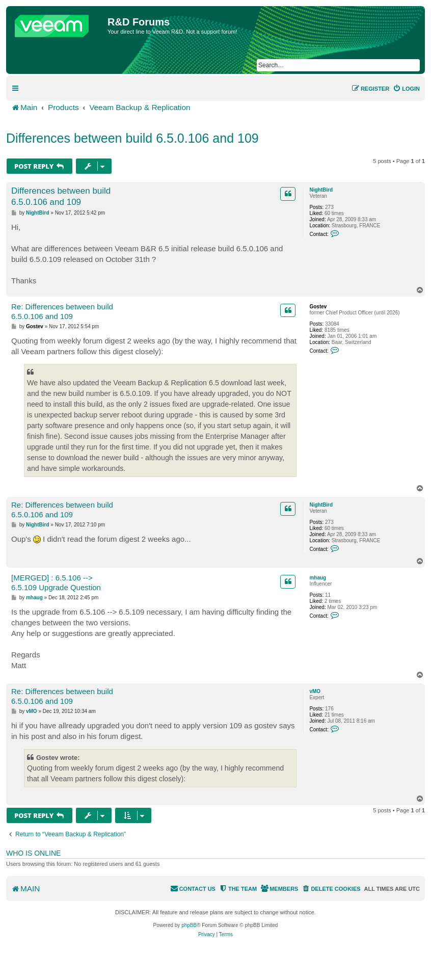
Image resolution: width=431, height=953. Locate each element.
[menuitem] (406, 89)
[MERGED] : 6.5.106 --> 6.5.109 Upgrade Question (56, 582)
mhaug (317, 577)
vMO (314, 691)
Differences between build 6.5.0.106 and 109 (132, 138)
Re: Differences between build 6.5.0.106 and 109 (62, 311)
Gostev (318, 306)
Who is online (33, 853)
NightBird (321, 190)
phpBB (189, 925)
